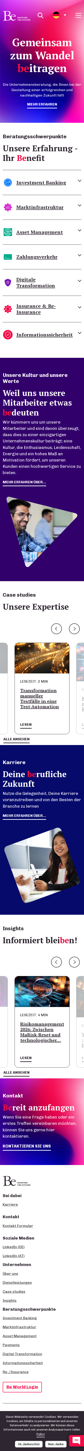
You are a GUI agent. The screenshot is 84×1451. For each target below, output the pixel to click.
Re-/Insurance (16, 1372)
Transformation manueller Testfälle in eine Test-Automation (39, 698)
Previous (56, 628)
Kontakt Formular (18, 1226)
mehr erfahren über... (24, 482)
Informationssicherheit (23, 1363)
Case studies (14, 1291)
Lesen (26, 724)
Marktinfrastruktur (19, 1327)
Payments (11, 1345)
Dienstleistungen (17, 1282)
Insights (10, 1300)
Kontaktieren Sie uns (27, 1146)
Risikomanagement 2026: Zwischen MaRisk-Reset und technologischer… (42, 1032)
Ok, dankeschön (29, 1444)
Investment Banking (20, 1318)
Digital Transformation (22, 1354)
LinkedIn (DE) (14, 1247)
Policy (41, 1434)
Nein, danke (56, 1444)
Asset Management (20, 1336)
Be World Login (22, 1386)
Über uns (10, 1273)
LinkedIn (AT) (14, 1256)
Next (74, 628)
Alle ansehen (16, 739)
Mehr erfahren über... (24, 815)
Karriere (10, 1204)
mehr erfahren (42, 104)
